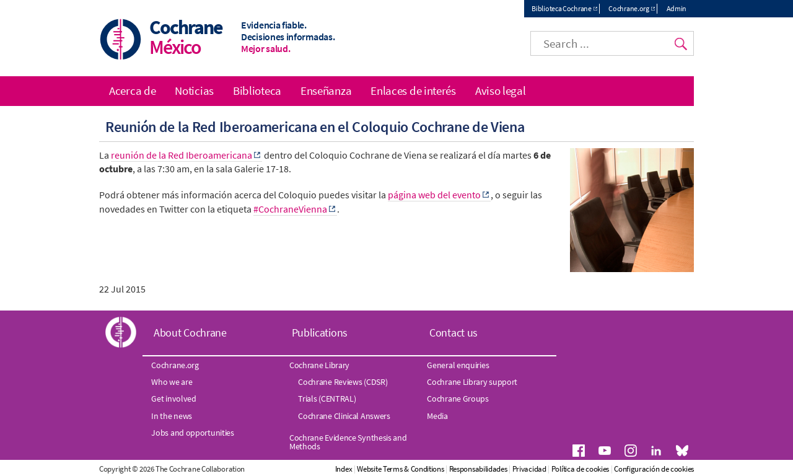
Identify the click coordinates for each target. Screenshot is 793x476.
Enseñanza (325, 90)
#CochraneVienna (290, 209)
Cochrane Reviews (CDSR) (342, 381)
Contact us (453, 332)
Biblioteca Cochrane (561, 8)
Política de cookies (580, 469)
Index (344, 469)
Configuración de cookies (654, 469)
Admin (677, 8)
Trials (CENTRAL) (327, 398)
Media (437, 415)
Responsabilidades (478, 469)
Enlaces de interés (413, 90)
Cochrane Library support (472, 381)
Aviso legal (500, 90)
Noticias (194, 90)
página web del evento (434, 194)
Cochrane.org (628, 8)
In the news (171, 415)
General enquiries (458, 365)
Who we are (171, 381)
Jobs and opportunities (192, 432)
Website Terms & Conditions (400, 469)
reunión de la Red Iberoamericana (181, 155)
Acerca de (132, 90)
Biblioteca (257, 90)
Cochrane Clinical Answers (344, 415)
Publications (320, 332)
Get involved (173, 398)
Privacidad (529, 469)
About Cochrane (190, 332)
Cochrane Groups (458, 398)
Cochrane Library (319, 365)
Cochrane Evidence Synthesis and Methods (348, 442)
